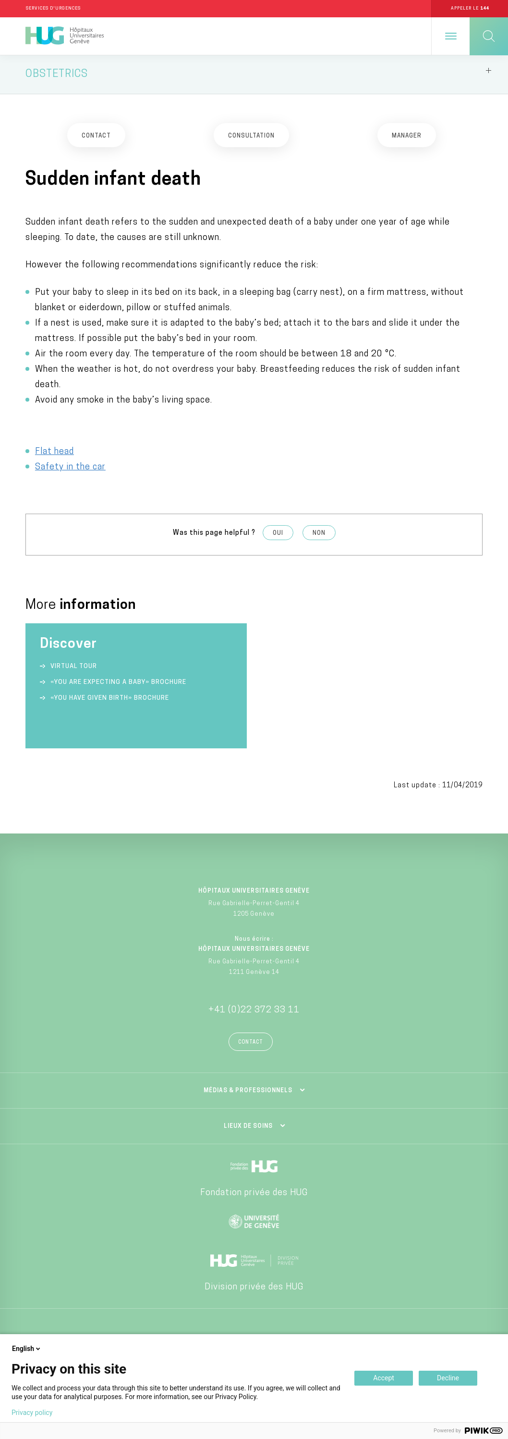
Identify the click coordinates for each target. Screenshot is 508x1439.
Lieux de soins (248, 1128)
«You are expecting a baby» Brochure (118, 684)
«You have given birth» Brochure (109, 700)
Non (319, 535)
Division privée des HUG (254, 1288)
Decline (448, 1378)
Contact (250, 1044)
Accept (383, 1378)
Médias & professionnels (248, 1092)
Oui (278, 535)
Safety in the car (70, 468)
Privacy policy (32, 1412)
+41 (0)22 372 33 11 (254, 1011)
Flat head (54, 453)
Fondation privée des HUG (254, 1194)
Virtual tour (73, 668)
